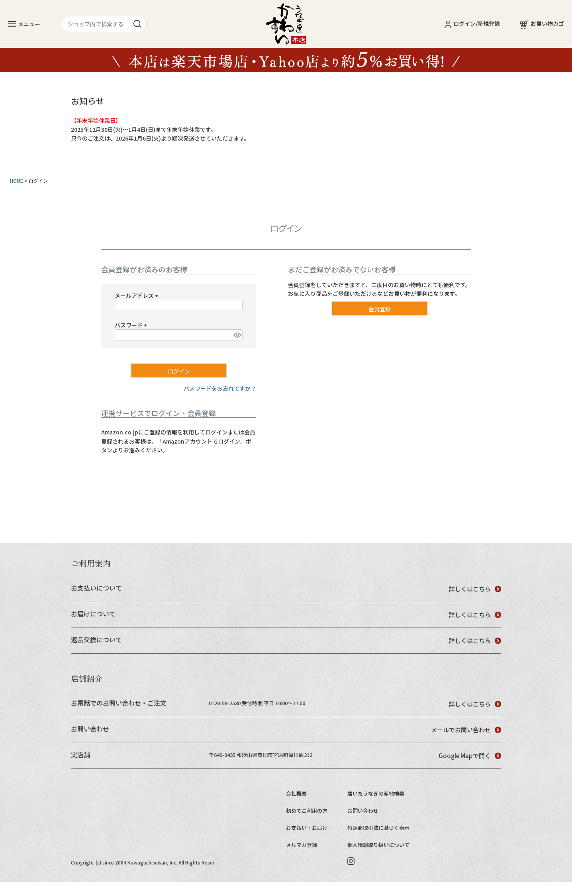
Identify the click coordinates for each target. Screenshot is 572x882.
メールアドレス (138, 295)
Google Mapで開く (470, 755)
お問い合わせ (362, 810)
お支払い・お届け (306, 827)
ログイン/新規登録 (472, 23)
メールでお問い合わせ (466, 730)
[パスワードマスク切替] (236, 335)
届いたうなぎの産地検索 (375, 793)
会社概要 (296, 793)
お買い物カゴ (542, 23)
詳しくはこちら (475, 589)
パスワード (132, 325)
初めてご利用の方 (306, 810)
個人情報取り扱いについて (378, 845)
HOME (16, 180)
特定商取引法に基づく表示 (378, 827)
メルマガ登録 (301, 845)
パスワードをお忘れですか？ (220, 388)
